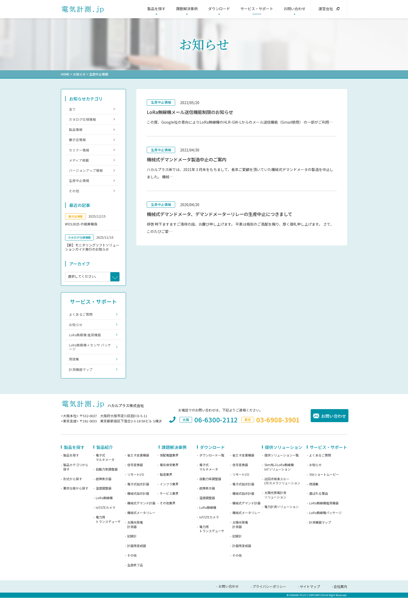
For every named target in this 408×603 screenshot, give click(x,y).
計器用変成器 (136, 551)
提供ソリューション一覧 (281, 460)
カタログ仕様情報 (82, 119)
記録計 (132, 541)
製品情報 (75, 130)
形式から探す (72, 484)
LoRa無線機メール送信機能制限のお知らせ (192, 112)
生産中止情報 (161, 102)
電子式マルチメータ (105, 462)
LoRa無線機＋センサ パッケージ (90, 351)
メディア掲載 (79, 161)
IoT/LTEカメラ (105, 513)
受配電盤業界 (169, 460)
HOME (65, 74)
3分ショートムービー (324, 480)
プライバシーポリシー (269, 591)
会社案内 (340, 591)
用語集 (74, 363)
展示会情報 (77, 140)
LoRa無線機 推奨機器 (85, 338)
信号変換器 (135, 470)
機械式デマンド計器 (141, 508)
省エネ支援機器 (138, 460)
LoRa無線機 (104, 503)
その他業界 (167, 508)
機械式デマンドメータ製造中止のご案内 (189, 160)
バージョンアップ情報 (86, 172)
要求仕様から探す (75, 494)
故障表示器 (103, 484)
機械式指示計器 (138, 499)
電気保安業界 (169, 470)
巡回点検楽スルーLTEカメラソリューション (282, 486)
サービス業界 (169, 499)
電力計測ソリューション (281, 512)
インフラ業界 (169, 489)
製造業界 (166, 480)
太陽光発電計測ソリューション (275, 500)
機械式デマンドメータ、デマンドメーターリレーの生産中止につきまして (224, 215)
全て (72, 108)
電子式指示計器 (138, 489)
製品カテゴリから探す (75, 472)
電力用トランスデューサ (108, 524)
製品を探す (71, 460)
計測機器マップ (81, 374)
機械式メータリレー (141, 518)
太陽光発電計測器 (135, 529)
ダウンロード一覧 (211, 460)
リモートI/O (135, 480)
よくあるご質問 (81, 317)
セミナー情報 (79, 151)
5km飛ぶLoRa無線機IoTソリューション (279, 472)
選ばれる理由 (318, 499)
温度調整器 (103, 494)
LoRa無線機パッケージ (325, 518)
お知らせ (79, 74)
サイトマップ (310, 591)
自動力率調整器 (107, 474)
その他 (74, 193)
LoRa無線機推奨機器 (324, 508)
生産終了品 (135, 570)
